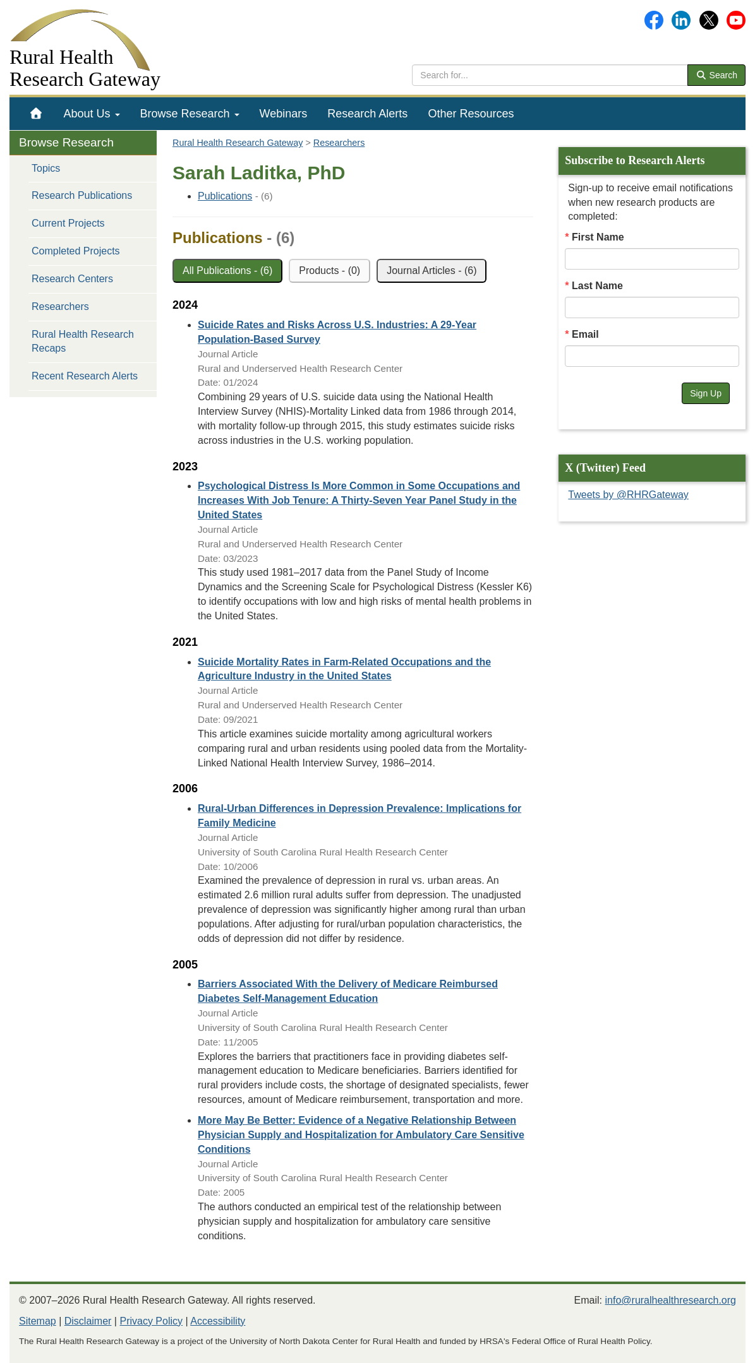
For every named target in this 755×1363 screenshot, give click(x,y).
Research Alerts (367, 113)
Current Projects (68, 223)
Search (716, 75)
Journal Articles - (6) (431, 270)
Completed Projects (76, 251)
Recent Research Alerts (85, 376)
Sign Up (706, 393)
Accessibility (217, 1321)
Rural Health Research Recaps (83, 341)
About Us (92, 113)
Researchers (60, 306)
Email (585, 334)
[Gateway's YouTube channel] (736, 19)
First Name (598, 237)
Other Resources (471, 113)
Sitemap (37, 1321)
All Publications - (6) (227, 270)
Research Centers (72, 278)
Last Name (597, 285)
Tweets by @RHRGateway (628, 494)
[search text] (550, 75)
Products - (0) (329, 270)
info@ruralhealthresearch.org (670, 1300)
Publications (225, 196)
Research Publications (82, 195)
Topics (46, 168)
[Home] (36, 113)
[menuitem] (36, 113)
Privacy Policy (151, 1321)
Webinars (284, 113)
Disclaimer (88, 1321)
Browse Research (189, 113)
